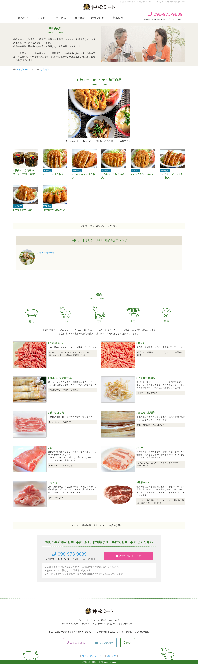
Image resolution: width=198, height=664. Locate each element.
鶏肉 (166, 314)
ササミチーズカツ (23, 209)
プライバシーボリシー (93, 656)
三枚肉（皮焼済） (146, 412)
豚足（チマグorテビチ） (61, 377)
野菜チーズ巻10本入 (54, 209)
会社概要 (80, 17)
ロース (140, 447)
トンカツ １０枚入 (53, 174)
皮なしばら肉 (56, 412)
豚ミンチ (141, 342)
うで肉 (52, 482)
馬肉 (99, 314)
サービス (61, 17)
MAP (127, 642)
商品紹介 (22, 17)
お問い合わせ (99, 17)
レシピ (42, 17)
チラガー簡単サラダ (47, 252)
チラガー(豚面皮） (146, 377)
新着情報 (118, 17)
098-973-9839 (165, 14)
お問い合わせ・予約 (128, 556)
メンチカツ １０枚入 (142, 174)
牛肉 (133, 314)
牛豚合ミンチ (56, 342)
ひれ (51, 447)
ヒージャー (65, 314)
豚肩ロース (143, 482)
